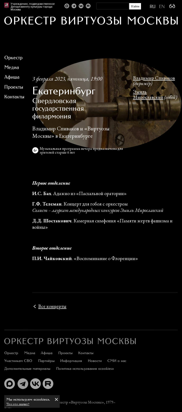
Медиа (29, 352)
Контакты (85, 352)
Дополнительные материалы (27, 368)
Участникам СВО (18, 360)
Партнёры (46, 360)
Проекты (65, 352)
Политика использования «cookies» (85, 368)
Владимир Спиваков (154, 78)
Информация (71, 360)
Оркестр (11, 352)
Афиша (46, 352)
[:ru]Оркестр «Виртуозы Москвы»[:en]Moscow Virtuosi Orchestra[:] (70, 341)
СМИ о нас (116, 360)
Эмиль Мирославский (148, 94)
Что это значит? (17, 404)
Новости (95, 360)
